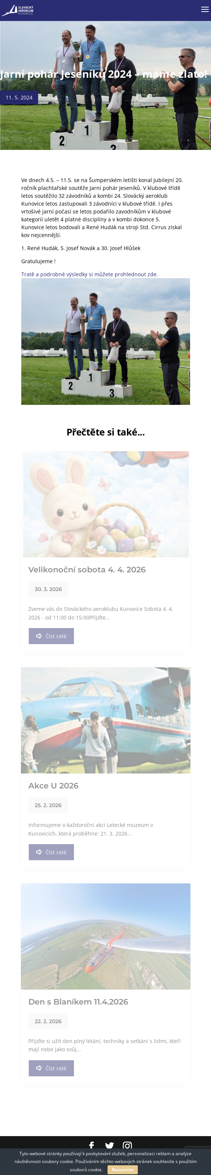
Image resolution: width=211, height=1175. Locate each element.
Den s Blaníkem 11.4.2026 (78, 1001)
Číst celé (51, 636)
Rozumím (122, 1169)
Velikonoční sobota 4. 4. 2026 (87, 569)
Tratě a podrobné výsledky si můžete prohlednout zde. (89, 274)
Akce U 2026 (53, 785)
